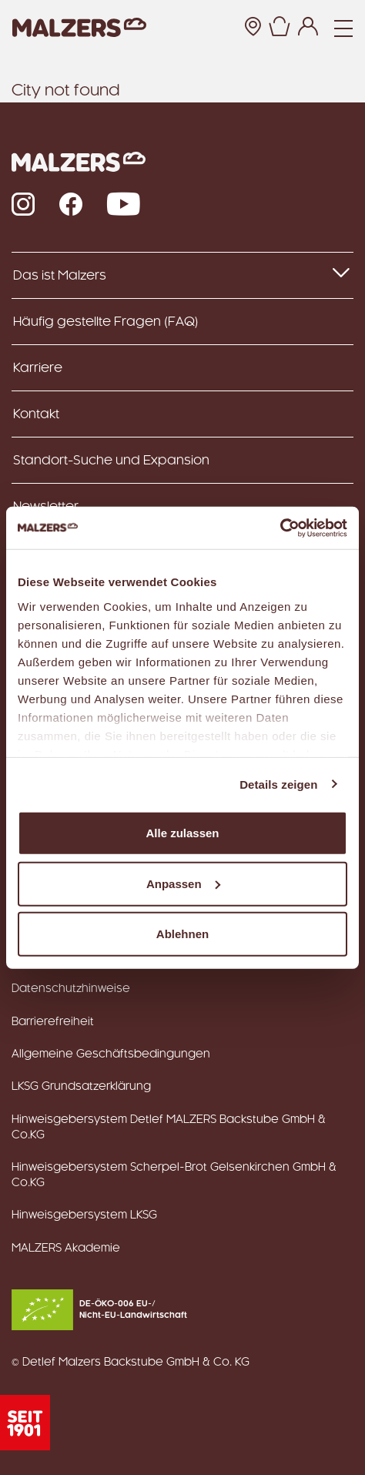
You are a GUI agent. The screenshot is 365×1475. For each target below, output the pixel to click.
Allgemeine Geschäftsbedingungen (111, 1054)
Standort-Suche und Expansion (111, 460)
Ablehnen (182, 933)
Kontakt (36, 414)
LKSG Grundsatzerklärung (81, 1086)
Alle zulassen (182, 833)
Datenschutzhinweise (71, 989)
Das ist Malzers (182, 274)
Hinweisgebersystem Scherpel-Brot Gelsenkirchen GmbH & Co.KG (174, 1175)
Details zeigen (278, 783)
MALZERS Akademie (66, 1248)
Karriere (37, 368)
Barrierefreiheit (53, 1022)
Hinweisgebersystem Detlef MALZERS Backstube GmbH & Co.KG (169, 1128)
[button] (279, 28)
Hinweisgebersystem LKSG (84, 1215)
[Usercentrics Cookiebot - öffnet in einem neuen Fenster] (280, 528)
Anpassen (183, 883)
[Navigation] (343, 27)
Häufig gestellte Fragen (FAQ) (106, 322)
